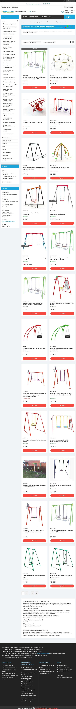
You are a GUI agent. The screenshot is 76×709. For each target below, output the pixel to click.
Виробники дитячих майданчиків (10, 675)
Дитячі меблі (6, 74)
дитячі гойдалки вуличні (43, 653)
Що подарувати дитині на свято (65, 669)
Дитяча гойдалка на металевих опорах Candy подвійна (34, 258)
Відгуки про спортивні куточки (9, 667)
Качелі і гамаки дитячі (26, 667)
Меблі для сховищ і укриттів (7, 130)
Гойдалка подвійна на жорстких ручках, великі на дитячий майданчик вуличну (33, 304)
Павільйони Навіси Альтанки (7, 90)
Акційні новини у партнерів (63, 667)
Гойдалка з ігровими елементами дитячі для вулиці (62, 304)
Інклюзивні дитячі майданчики (7, 119)
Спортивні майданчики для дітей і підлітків (9, 27)
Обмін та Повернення (7, 677)
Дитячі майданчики (26, 683)
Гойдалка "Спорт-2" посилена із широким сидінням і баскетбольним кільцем (33, 531)
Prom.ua (45, 707)
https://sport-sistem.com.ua (8, 221)
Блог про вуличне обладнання (64, 677)
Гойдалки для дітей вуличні (39, 22)
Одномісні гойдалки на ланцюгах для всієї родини (34, 576)
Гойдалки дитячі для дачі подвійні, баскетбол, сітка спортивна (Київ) (59, 441)
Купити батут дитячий (26, 688)
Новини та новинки (6, 152)
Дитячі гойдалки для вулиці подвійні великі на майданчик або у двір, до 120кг (34, 78)
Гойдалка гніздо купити (27, 693)
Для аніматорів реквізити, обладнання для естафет (9, 78)
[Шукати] (30, 12)
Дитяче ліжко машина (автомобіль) (8, 71)
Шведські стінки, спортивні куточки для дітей (9, 66)
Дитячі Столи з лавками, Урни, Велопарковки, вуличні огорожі (9, 59)
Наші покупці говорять (7, 665)
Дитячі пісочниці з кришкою (7, 48)
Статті (3, 146)
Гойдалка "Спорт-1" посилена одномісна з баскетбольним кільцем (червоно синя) (61, 394)
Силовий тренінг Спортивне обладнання (8, 126)
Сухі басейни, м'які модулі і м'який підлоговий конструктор (9, 43)
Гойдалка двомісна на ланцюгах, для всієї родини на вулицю (61, 576)
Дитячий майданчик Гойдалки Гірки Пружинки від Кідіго (9, 95)
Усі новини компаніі (62, 665)
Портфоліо (4, 143)
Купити (35, 87)
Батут (3, 679)
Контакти (44, 16)
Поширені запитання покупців (7, 159)
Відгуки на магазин (6, 140)
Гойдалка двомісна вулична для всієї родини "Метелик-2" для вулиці (34, 486)
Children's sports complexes (8, 673)
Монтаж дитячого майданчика (46, 671)
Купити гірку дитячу (26, 701)
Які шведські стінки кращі (63, 671)
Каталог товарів (27, 22)
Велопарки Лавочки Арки (9, 122)
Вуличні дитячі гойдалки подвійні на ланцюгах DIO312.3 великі (59, 258)
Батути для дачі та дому (9, 82)
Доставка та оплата (7, 137)
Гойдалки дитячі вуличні (27, 682)
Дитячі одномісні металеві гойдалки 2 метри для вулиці (34, 441)
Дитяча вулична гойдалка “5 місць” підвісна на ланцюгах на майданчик (61, 78)
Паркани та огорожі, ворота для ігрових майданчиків (8, 105)
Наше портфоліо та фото (45, 669)
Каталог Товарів (33, 16)
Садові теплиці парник (8, 134)
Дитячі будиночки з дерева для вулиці (8, 37)
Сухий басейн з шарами (27, 686)
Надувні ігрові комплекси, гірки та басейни (9, 110)
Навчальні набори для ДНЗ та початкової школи (9, 85)
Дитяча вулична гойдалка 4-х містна (59, 167)
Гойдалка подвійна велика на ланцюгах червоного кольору (60, 123)
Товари (3, 21)
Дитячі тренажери (7, 63)
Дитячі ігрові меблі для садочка (8, 114)
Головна (25, 16)
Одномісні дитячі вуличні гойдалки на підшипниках (32, 213)
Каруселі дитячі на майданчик (28, 699)
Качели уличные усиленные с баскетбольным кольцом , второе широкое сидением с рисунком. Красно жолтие (34, 395)
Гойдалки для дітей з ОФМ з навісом (32, 122)
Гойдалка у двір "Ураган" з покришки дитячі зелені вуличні (61, 349)
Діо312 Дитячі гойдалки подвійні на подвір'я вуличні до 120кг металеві (61, 531)
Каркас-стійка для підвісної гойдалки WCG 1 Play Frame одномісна (34, 168)
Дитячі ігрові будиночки (9, 34)
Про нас (4, 149)
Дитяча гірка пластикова (9, 54)
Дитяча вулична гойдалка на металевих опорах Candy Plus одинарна (60, 213)
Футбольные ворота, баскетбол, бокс (8, 100)
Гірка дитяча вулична (8, 51)
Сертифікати (5, 155)
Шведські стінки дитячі (27, 676)
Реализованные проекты (45, 673)
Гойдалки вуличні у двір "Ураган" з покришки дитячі (34, 349)
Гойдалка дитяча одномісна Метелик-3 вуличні (60, 486)
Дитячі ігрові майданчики (9, 24)
